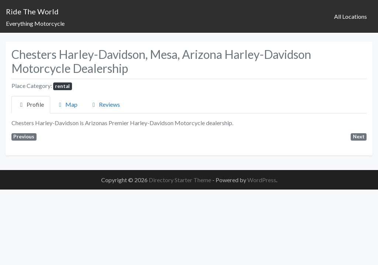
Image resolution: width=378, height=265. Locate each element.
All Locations (350, 16)
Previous (23, 136)
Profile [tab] (31, 104)
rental (62, 86)
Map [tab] (67, 104)
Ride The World (32, 11)
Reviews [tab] (105, 104)
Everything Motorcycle (35, 23)
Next (359, 136)
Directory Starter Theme (180, 179)
